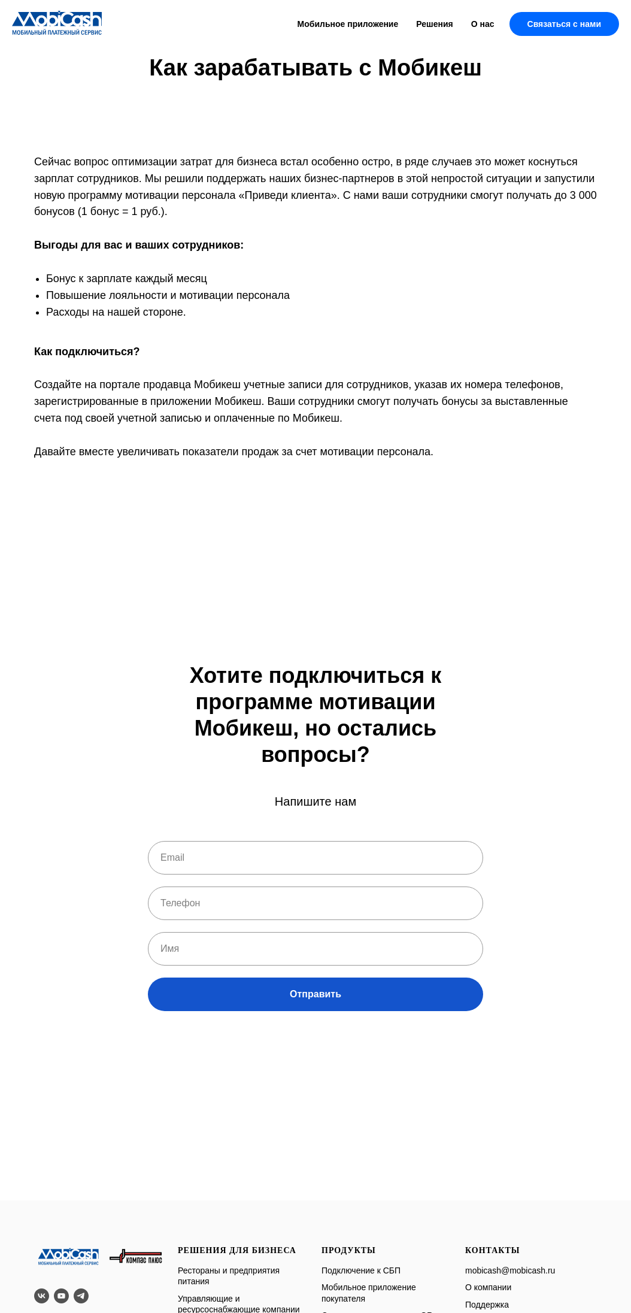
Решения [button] (434, 24)
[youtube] (61, 1295)
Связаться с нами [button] (564, 24)
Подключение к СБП (361, 1270)
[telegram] (81, 1295)
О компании (488, 1287)
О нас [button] (483, 24)
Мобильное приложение (348, 24)
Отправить (315, 994)
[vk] (41, 1295)
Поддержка (487, 1304)
